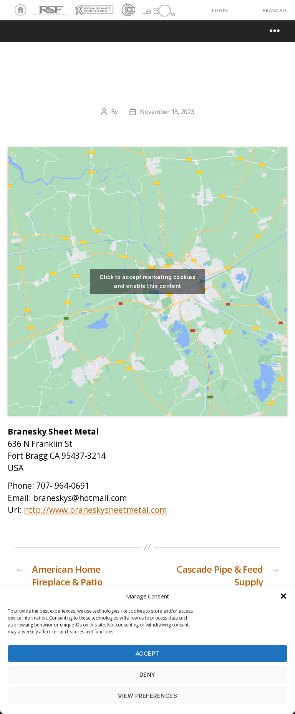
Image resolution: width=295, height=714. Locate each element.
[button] (283, 596)
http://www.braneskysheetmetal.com (95, 509)
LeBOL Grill (151, 10)
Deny (147, 674)
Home (18, 10)
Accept (147, 653)
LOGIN (220, 10)
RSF (37, 7)
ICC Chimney (127, 10)
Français (275, 10)
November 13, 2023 (167, 111)
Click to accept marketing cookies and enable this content (147, 281)
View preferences (147, 695)
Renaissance (93, 7)
